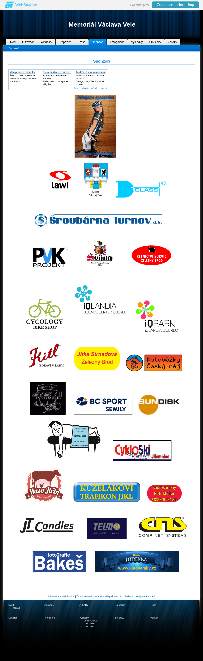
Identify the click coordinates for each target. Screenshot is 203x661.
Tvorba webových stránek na (99, 596)
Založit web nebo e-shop (175, 5)
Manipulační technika (22, 72)
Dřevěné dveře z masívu (57, 72)
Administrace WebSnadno (61, 596)
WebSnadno (26, 4)
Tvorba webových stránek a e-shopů (90, 88)
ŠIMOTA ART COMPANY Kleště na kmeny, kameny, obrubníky (23, 78)
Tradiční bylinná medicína (91, 72)
